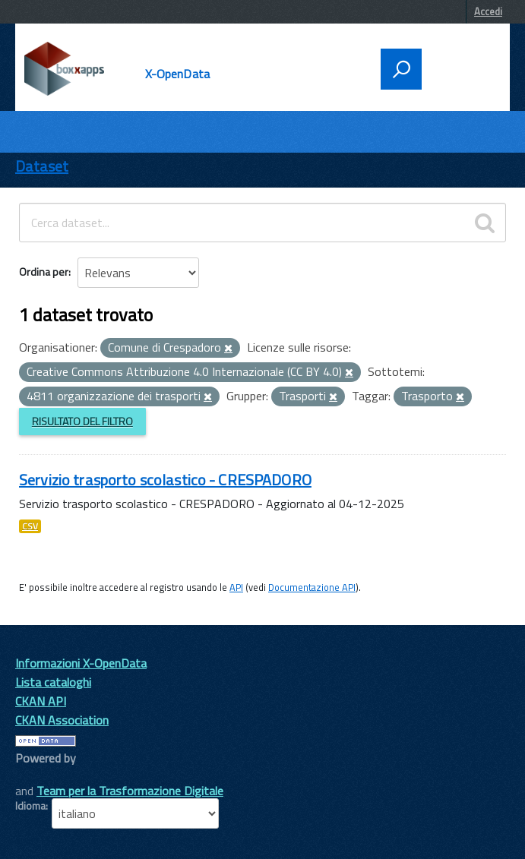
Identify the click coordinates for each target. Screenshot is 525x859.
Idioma (30, 805)
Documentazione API (312, 587)
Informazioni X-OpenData (81, 663)
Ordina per (43, 271)
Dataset (41, 166)
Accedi (488, 11)
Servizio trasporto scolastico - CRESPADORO (165, 479)
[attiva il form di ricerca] (401, 69)
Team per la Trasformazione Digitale (129, 791)
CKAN (41, 775)
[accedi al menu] (461, 67)
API (236, 587)
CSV (30, 526)
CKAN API (40, 701)
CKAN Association (62, 720)
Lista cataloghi (53, 682)
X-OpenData (177, 74)
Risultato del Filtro (82, 421)
